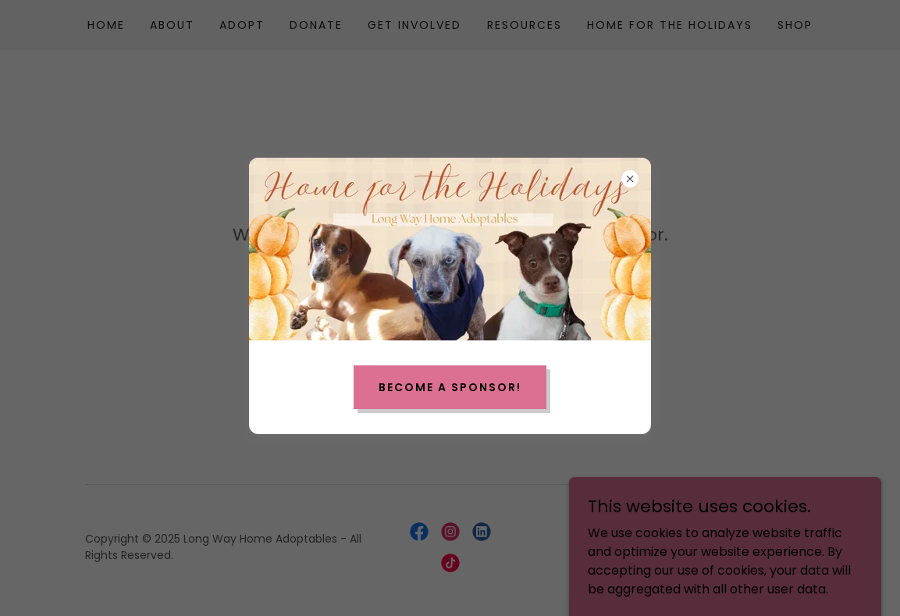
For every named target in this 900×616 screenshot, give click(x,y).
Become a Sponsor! (450, 387)
